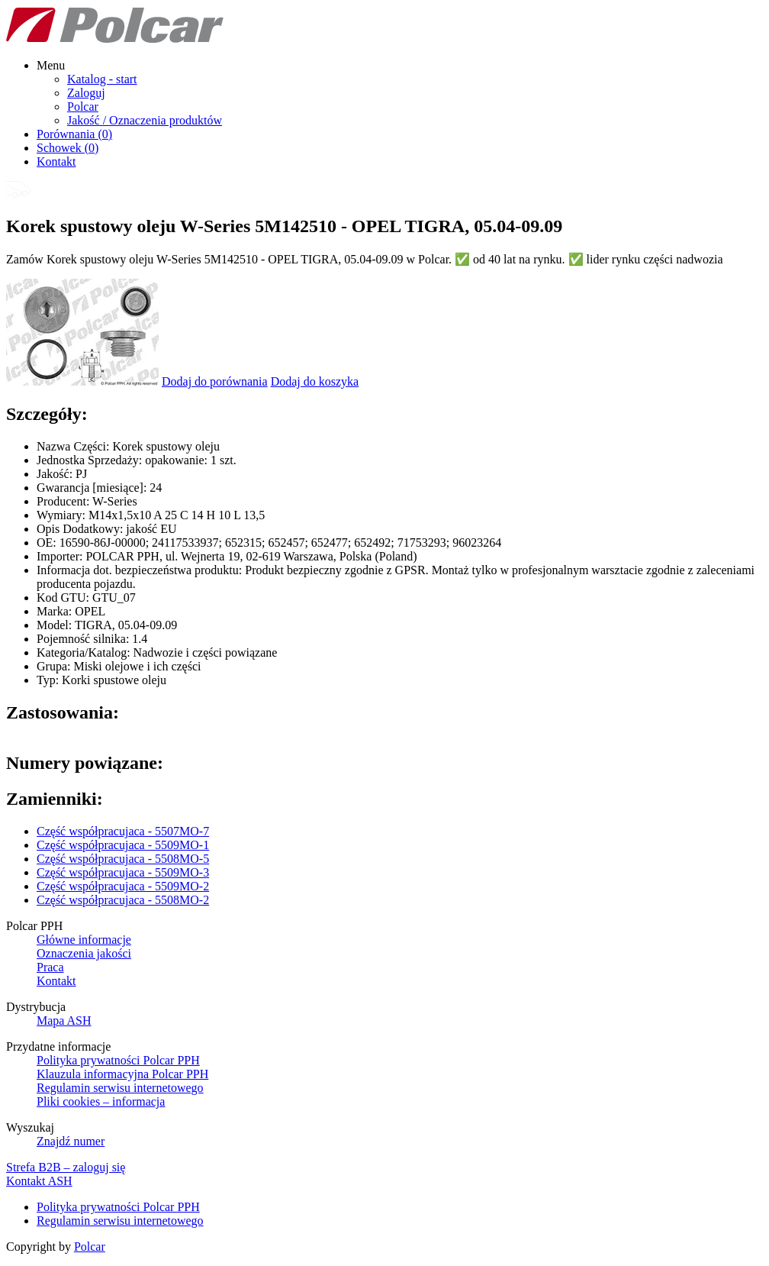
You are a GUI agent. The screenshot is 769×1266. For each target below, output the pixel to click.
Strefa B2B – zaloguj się (65, 1167)
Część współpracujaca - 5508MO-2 (123, 899)
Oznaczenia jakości (84, 953)
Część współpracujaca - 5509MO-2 (123, 886)
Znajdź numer (71, 1141)
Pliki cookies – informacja (101, 1101)
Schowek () (67, 147)
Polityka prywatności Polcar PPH (118, 1060)
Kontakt (56, 161)
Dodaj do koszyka (315, 381)
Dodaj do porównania (215, 381)
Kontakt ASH (39, 1180)
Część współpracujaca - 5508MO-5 (123, 858)
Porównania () (74, 134)
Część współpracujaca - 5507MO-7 (123, 831)
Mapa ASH (64, 1020)
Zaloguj (86, 92)
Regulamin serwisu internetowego (120, 1087)
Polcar (82, 106)
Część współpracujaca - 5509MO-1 (123, 844)
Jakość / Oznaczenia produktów (144, 120)
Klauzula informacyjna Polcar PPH (122, 1073)
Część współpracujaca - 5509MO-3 (123, 872)
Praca (50, 967)
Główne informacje (84, 939)
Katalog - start (102, 79)
